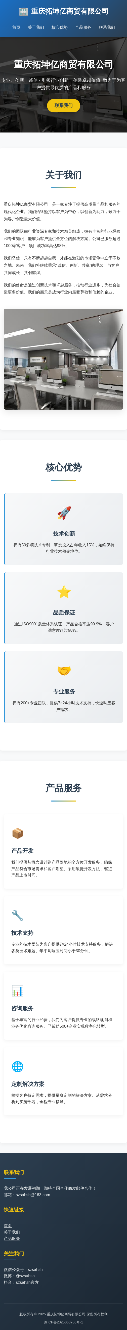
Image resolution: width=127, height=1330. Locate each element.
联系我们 (107, 27)
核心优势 (60, 27)
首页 (16, 27)
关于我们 (36, 27)
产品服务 (83, 27)
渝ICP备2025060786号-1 (63, 1322)
